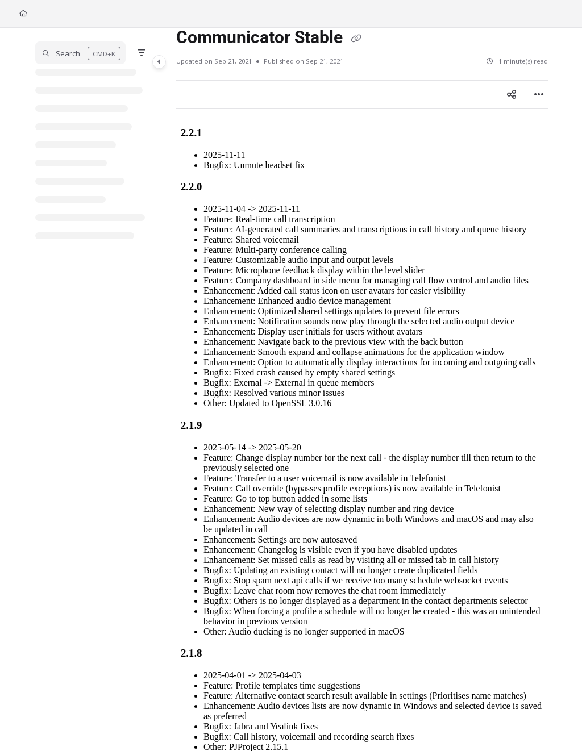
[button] (80, 52)
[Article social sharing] (511, 94)
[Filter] (141, 53)
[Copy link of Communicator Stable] (356, 39)
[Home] (23, 14)
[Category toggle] (159, 62)
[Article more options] (539, 94)
